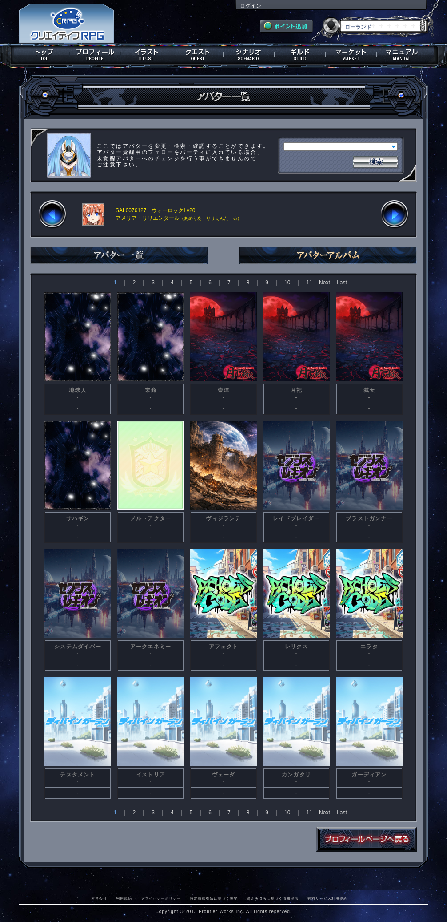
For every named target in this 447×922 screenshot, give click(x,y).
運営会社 (99, 898)
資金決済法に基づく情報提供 (273, 898)
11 (309, 282)
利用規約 (124, 898)
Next (324, 282)
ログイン (250, 6)
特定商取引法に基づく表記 (214, 898)
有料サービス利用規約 (327, 898)
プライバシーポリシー (161, 898)
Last (342, 282)
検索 (375, 161)
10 (287, 282)
